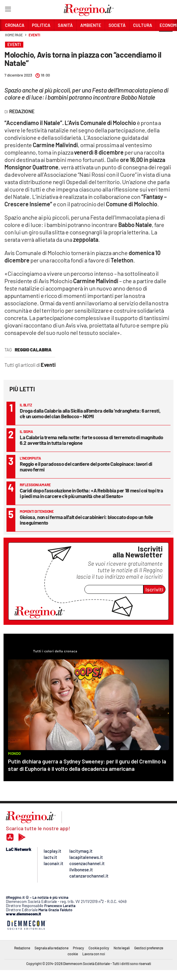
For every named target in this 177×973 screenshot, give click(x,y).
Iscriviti (154, 589)
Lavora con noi (93, 954)
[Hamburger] (7, 10)
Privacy (78, 948)
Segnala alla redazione (51, 948)
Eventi (34, 35)
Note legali (122, 948)
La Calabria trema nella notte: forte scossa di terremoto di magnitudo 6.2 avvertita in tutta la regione (91, 440)
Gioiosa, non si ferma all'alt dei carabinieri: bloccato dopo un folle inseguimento (86, 520)
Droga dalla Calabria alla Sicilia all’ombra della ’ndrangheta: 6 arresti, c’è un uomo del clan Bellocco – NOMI (90, 413)
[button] (166, 38)
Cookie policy (98, 948)
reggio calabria (33, 349)
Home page (14, 35)
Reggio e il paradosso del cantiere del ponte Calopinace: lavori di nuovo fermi (86, 466)
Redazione (22, 948)
